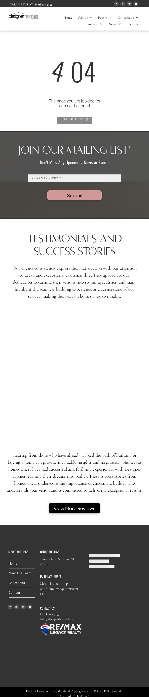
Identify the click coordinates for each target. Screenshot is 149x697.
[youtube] (136, 4)
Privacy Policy (103, 691)
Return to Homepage (75, 119)
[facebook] (116, 4)
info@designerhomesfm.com (59, 619)
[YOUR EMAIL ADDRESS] (74, 178)
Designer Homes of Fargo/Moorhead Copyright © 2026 (59, 691)
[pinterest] (129, 4)
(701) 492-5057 (49, 614)
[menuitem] (68, 17)
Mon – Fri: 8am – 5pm (55, 583)
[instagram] (122, 4)
